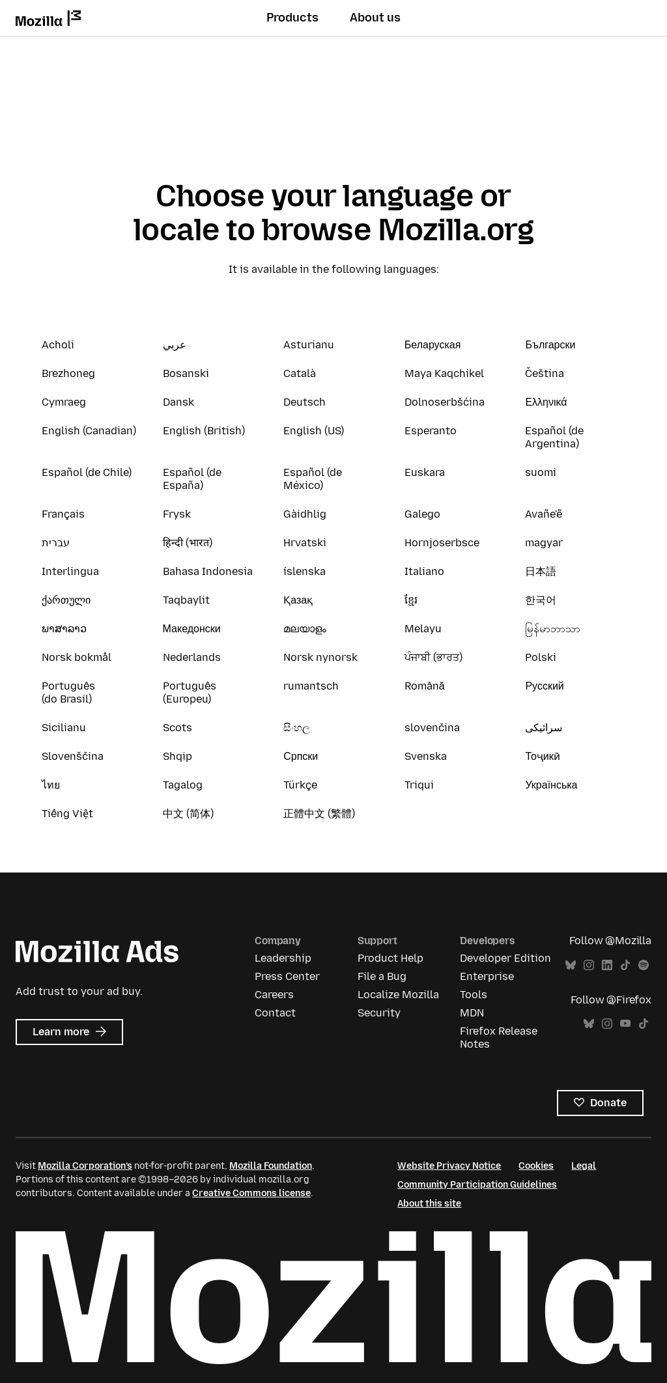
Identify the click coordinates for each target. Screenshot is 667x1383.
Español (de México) (312, 479)
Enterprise (487, 976)
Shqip (177, 756)
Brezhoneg (68, 373)
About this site (429, 1203)
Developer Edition (505, 958)
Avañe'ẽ (543, 514)
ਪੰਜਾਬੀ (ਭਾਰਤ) (433, 657)
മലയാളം (304, 628)
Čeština (544, 373)
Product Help (390, 958)
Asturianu (308, 345)
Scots (177, 727)
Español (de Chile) (87, 472)
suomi (540, 472)
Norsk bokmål (76, 657)
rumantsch (311, 686)
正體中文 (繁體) (319, 813)
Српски (300, 756)
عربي (174, 345)
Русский (544, 686)
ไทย (51, 785)
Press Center (287, 976)
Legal (583, 1165)
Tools (473, 994)
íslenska (304, 571)
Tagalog (183, 785)
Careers (274, 994)
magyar (544, 543)
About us (375, 17)
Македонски (192, 628)
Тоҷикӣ (542, 756)
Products (292, 17)
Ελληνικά (546, 402)
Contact (275, 1013)
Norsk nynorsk (320, 657)
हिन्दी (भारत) (187, 543)
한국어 (540, 600)
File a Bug (382, 976)
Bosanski (186, 373)
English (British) (204, 431)
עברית (56, 543)
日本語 (540, 571)
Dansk (178, 402)
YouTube (625, 1024)
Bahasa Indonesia (208, 571)
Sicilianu (64, 727)
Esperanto (430, 431)
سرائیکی (543, 727)
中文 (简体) (188, 813)
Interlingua (70, 571)
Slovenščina (73, 756)
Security (379, 1013)
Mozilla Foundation (270, 1165)
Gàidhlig (304, 514)
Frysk (177, 514)
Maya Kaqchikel (444, 373)
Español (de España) (192, 479)
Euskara (424, 472)
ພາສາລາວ (64, 628)
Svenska (425, 756)
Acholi (58, 345)
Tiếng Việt (67, 813)
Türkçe (300, 785)
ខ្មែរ (411, 600)
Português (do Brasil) (68, 692)
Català (299, 373)
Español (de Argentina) (554, 437)
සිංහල (296, 727)
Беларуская (432, 345)
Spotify (643, 965)
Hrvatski (304, 543)
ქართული (66, 600)
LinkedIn (607, 965)
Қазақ (298, 600)
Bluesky (570, 965)
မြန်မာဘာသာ (552, 628)
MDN (472, 1013)
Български (550, 345)
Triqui (419, 785)
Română (424, 686)
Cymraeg (64, 402)
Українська (551, 785)
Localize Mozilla (398, 994)
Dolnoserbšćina (444, 402)
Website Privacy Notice (449, 1165)
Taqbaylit (186, 600)
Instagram (589, 965)
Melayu (423, 628)
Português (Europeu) (189, 692)
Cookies (536, 1165)
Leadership (283, 958)
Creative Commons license (251, 1193)
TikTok (625, 965)
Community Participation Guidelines (477, 1184)
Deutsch (304, 402)
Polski (540, 657)
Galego (422, 514)
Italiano (424, 571)
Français (63, 514)
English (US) (313, 431)
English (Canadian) (89, 431)
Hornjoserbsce (441, 543)
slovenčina (432, 727)
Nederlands (192, 657)
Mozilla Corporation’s (85, 1165)
